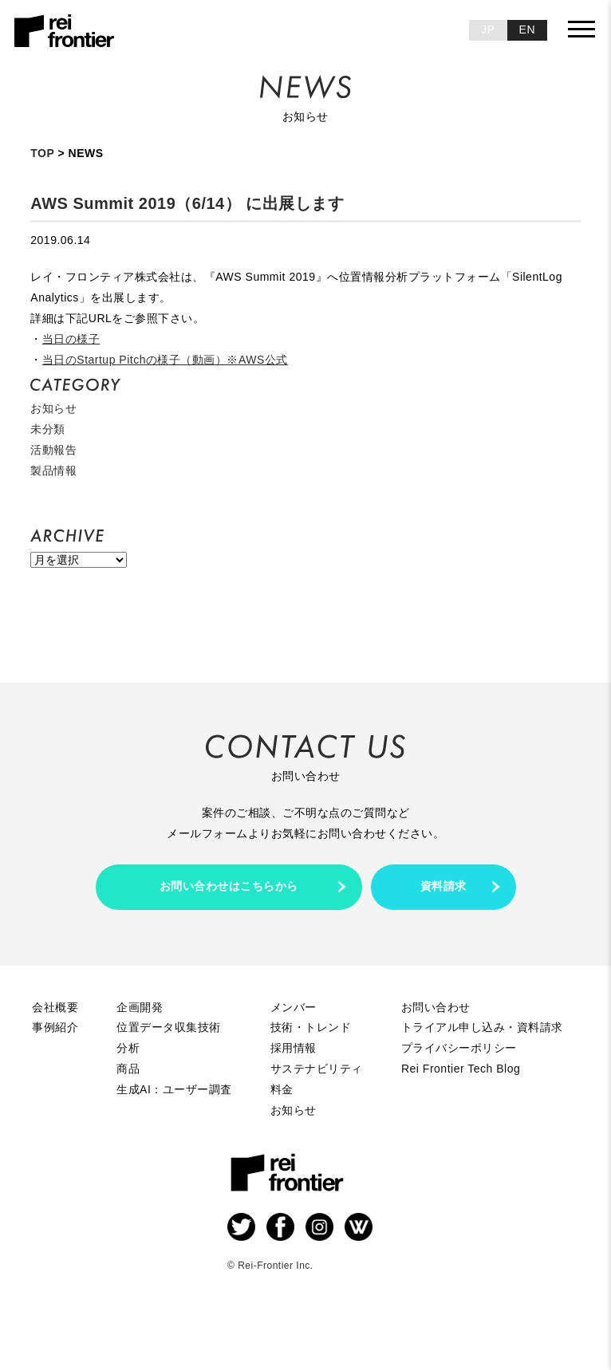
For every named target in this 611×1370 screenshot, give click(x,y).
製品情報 (53, 470)
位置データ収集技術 (168, 1027)
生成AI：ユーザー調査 (174, 1089)
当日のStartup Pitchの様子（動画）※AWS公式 (165, 359)
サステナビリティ (316, 1068)
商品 (128, 1068)
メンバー (293, 1007)
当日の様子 (71, 339)
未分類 (47, 429)
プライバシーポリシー (459, 1047)
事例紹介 (55, 1027)
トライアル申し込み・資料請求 (482, 1027)
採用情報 (293, 1047)
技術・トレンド (311, 1027)
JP (488, 29)
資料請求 (443, 886)
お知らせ (53, 408)
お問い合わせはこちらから (229, 886)
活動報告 (53, 449)
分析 (128, 1047)
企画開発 (139, 1007)
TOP (42, 153)
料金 (282, 1089)
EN (527, 29)
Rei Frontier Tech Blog (460, 1068)
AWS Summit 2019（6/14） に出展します (187, 203)
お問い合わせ (436, 1007)
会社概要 (55, 1007)
